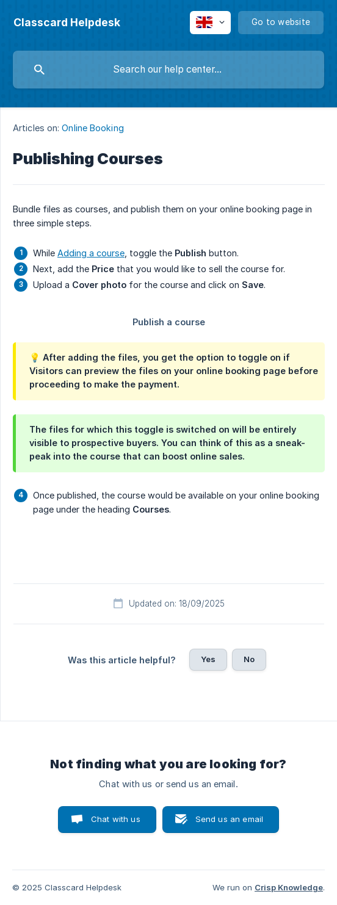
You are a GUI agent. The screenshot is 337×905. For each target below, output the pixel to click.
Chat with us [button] (115, 819)
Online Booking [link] (92, 128)
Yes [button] (208, 659)
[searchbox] (168, 69)
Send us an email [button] (229, 819)
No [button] (249, 659)
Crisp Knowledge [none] (289, 887)
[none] (66, 22)
